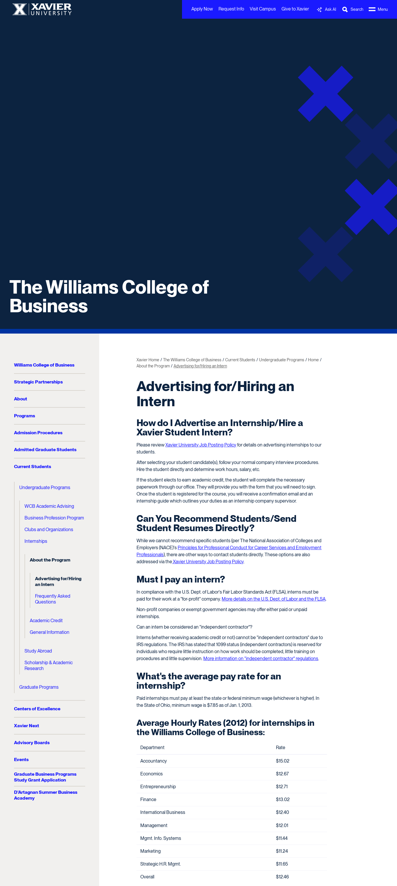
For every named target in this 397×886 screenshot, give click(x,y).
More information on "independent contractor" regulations (260, 658)
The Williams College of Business (109, 296)
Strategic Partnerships (38, 382)
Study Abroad (38, 651)
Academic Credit (46, 620)
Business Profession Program (54, 518)
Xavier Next (26, 725)
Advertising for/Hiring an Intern (58, 581)
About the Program (50, 560)
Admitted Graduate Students (45, 449)
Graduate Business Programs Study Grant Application (45, 777)
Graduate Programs (39, 687)
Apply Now (202, 9)
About (20, 399)
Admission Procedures (38, 432)
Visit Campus (263, 9)
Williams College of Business (44, 365)
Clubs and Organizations (49, 529)
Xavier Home (148, 359)
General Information (49, 632)
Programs (24, 415)
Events (21, 759)
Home (313, 359)
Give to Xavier (295, 9)
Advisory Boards (32, 742)
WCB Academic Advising (49, 506)
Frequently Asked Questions (52, 599)
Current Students (32, 466)
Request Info (231, 9)
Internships (36, 541)
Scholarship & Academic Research (49, 665)
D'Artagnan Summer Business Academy (45, 795)
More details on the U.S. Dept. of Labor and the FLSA (274, 599)
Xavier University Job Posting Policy (200, 445)
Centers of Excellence (37, 708)
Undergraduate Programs (44, 487)
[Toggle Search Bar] (352, 9)
